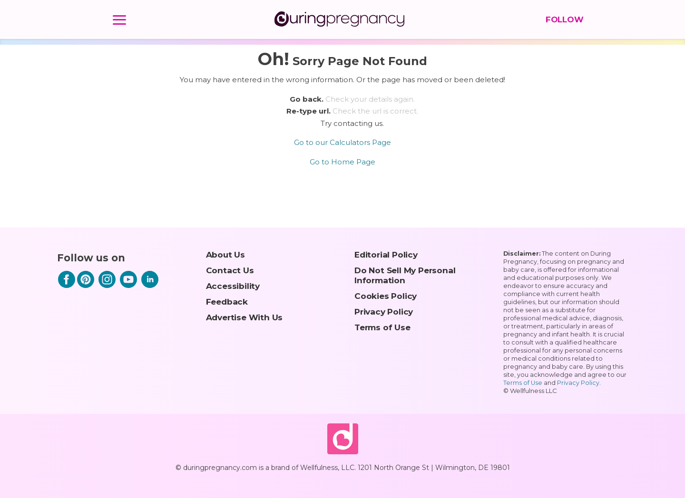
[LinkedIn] (149, 285)
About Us (225, 254)
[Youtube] (128, 285)
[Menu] (119, 22)
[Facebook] (66, 285)
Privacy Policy (383, 311)
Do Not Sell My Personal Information (404, 275)
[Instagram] (107, 285)
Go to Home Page (342, 161)
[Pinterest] (85, 285)
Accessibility (233, 286)
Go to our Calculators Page (342, 142)
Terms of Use (382, 327)
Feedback (227, 301)
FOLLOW (563, 19)
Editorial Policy (386, 254)
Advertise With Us (244, 317)
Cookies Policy (385, 296)
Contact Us (230, 270)
